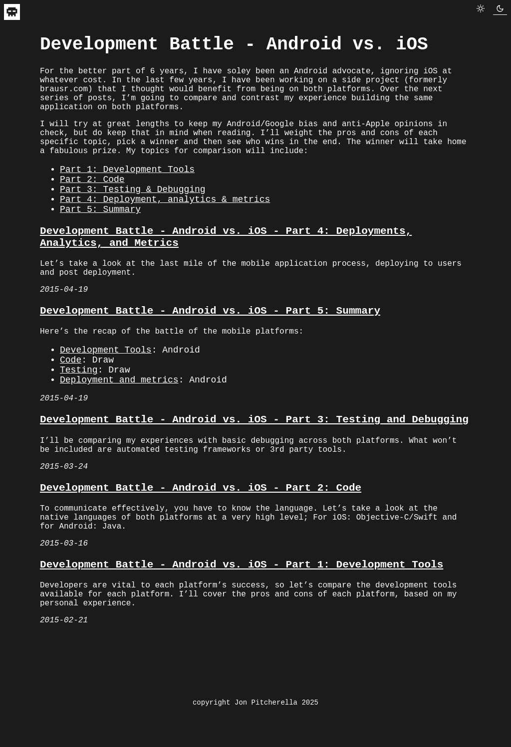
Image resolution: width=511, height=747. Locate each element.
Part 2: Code (92, 204)
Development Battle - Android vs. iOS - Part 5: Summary (210, 355)
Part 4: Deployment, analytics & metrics (165, 228)
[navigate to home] (12, 16)
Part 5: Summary (100, 240)
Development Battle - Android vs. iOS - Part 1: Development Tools (241, 642)
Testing (79, 422)
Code (70, 410)
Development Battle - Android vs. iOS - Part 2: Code (200, 555)
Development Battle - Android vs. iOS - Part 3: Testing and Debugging (254, 478)
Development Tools (106, 398)
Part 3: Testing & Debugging (133, 216)
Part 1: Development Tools (127, 192)
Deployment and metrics (119, 434)
